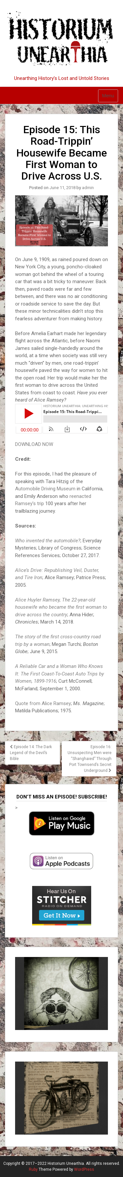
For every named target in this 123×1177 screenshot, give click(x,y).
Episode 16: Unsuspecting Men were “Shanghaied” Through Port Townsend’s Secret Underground (90, 759)
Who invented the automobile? (47, 541)
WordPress (84, 1169)
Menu (108, 95)
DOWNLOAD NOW (34, 444)
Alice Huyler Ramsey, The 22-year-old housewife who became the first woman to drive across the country (61, 607)
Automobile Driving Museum (45, 489)
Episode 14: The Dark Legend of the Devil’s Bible (31, 753)
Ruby (33, 1169)
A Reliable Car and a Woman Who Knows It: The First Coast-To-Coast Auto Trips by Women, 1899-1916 (59, 673)
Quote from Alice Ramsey (43, 703)
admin (88, 187)
